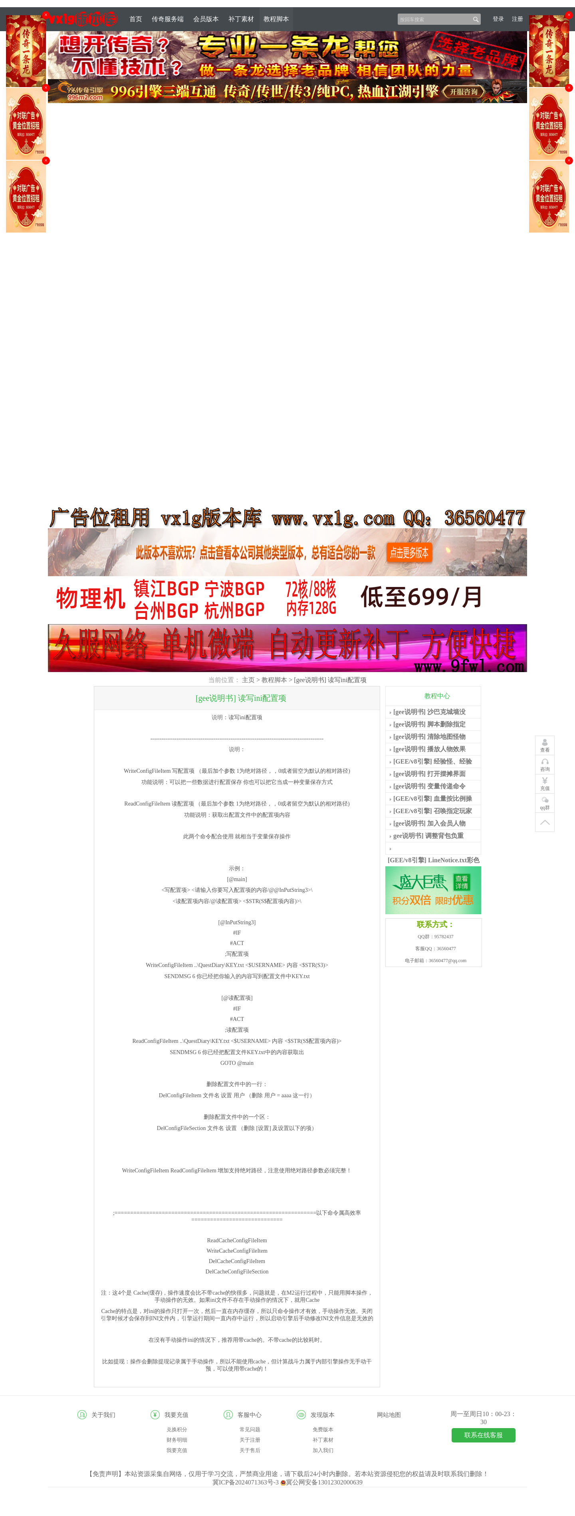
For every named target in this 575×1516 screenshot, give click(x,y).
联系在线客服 (483, 1435)
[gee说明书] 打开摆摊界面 (429, 773)
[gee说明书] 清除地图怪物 (429, 736)
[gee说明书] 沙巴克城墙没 (429, 711)
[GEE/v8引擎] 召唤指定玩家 (432, 811)
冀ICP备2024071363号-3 (246, 1482)
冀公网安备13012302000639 (321, 1482)
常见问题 (250, 1429)
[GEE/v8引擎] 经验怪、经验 (432, 761)
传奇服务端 (168, 19)
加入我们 (323, 1450)
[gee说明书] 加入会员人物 (429, 823)
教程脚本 (276, 19)
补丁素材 (241, 19)
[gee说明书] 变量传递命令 (429, 786)
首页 (135, 19)
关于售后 (250, 1450)
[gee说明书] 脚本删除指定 (429, 724)
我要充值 (177, 1450)
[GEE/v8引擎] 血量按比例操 (432, 798)
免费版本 (323, 1429)
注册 (517, 19)
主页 (248, 679)
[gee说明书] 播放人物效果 (429, 749)
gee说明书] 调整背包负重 (428, 835)
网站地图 (389, 1415)
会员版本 (206, 19)
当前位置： (224, 679)
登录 (498, 19)
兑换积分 (177, 1429)
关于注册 (250, 1440)
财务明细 (177, 1440)
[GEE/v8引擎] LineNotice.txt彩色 (434, 860)
